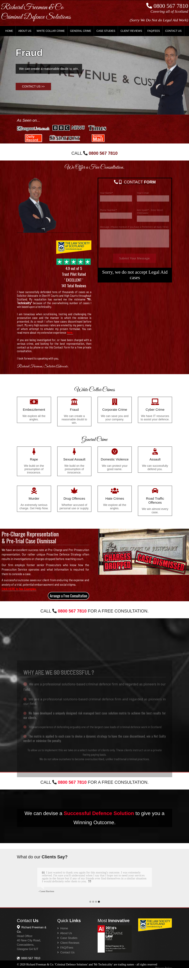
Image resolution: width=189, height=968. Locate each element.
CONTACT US (173, 31)
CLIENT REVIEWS (131, 31)
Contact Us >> (33, 86)
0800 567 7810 (28, 957)
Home (62, 927)
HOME (9, 31)
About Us (64, 932)
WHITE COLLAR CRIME (51, 31)
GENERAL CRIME (80, 31)
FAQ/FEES (153, 31)
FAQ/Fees (65, 947)
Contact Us (66, 952)
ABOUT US (24, 31)
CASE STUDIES (106, 31)
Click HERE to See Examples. (19, 589)
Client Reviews (68, 942)
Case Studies (67, 937)
